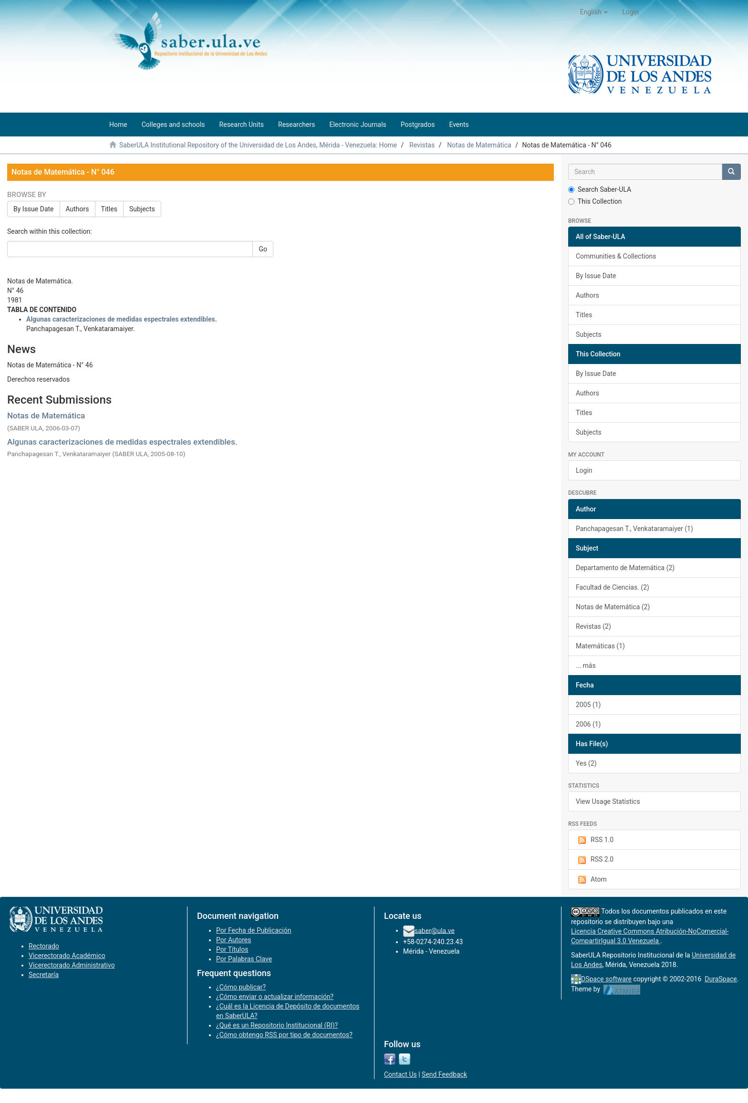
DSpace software (606, 979)
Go (263, 249)
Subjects (142, 209)
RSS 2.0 (594, 859)
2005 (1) (588, 704)
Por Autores (233, 940)
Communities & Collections (616, 256)
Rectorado (44, 946)
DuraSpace (721, 979)
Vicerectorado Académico (67, 955)
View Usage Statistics (608, 801)
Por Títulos (232, 949)
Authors (77, 209)
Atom (591, 879)
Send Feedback (444, 1074)
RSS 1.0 (594, 840)
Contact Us (400, 1074)
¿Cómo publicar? (241, 987)
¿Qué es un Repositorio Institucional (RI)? (277, 1025)
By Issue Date (33, 209)
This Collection (595, 201)
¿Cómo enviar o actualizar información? (274, 996)
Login (584, 470)
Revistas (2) (593, 626)
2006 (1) (588, 724)
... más (586, 665)
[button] (594, 12)
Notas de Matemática (479, 145)
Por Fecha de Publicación (253, 930)
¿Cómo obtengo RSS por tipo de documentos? (284, 1035)
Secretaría (44, 974)
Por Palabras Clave (244, 959)
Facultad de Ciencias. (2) (612, 587)
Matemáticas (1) (600, 646)
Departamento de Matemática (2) (625, 568)
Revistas (422, 145)
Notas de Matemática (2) (613, 607)
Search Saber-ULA (599, 189)
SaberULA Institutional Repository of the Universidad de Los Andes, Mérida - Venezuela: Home (258, 145)
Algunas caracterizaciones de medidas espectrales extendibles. (122, 442)
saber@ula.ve (435, 930)
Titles (109, 209)
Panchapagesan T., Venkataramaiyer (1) (634, 528)
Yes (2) (586, 763)
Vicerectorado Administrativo (72, 965)
